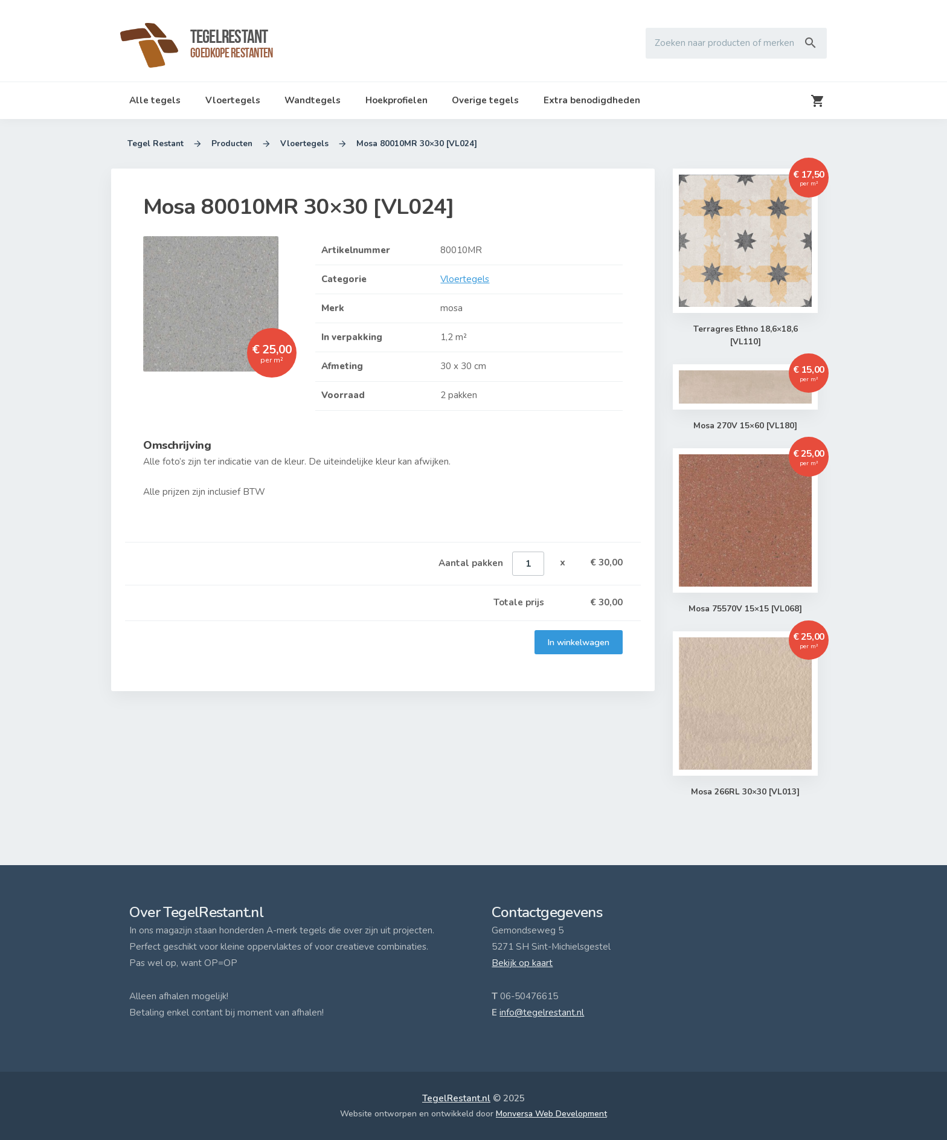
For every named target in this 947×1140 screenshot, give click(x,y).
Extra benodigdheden (592, 100)
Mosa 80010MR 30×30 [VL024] (417, 144)
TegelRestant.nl (456, 1098)
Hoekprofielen (396, 100)
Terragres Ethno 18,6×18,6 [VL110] (745, 336)
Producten (232, 144)
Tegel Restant (155, 144)
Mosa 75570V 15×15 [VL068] (745, 609)
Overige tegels (485, 100)
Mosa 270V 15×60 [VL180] (745, 426)
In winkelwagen (578, 642)
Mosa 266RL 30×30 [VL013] (745, 792)
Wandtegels (312, 100)
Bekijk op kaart (522, 963)
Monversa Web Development (551, 1113)
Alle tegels (155, 100)
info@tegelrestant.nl (541, 1012)
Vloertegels (232, 100)
